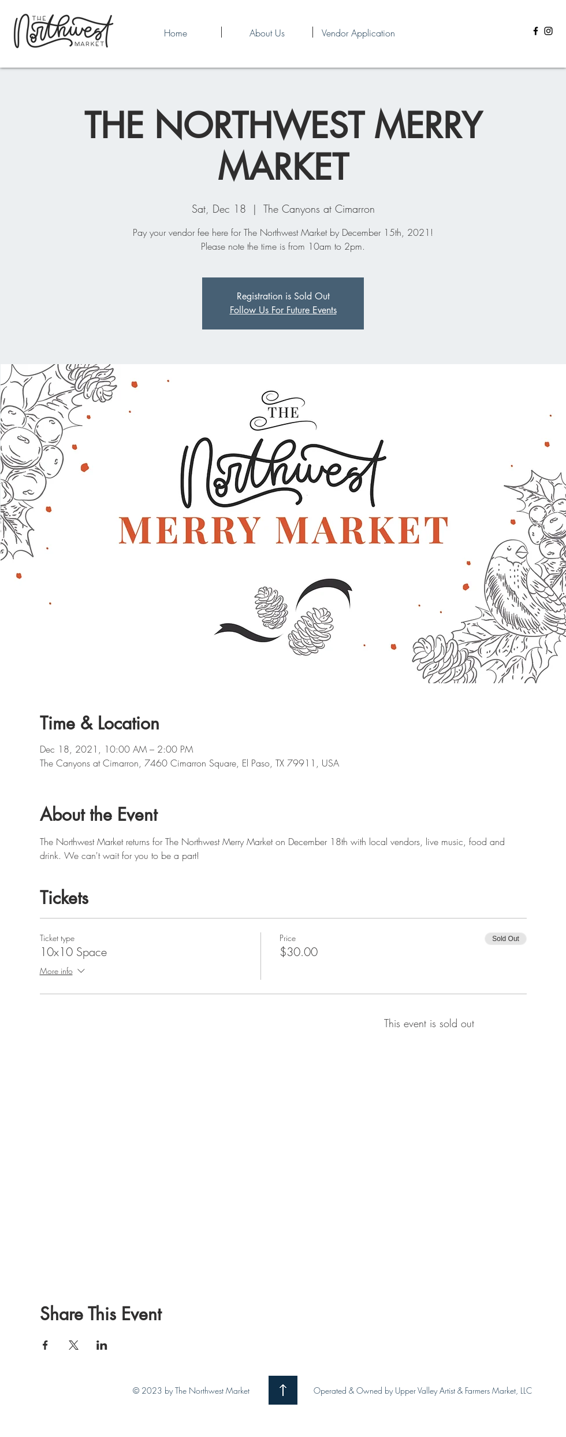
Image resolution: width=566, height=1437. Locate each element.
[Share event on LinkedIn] (101, 1345)
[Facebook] (535, 30)
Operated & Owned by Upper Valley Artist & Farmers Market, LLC (423, 1390)
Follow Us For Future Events (283, 310)
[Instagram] (548, 30)
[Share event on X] (73, 1345)
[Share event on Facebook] (45, 1345)
